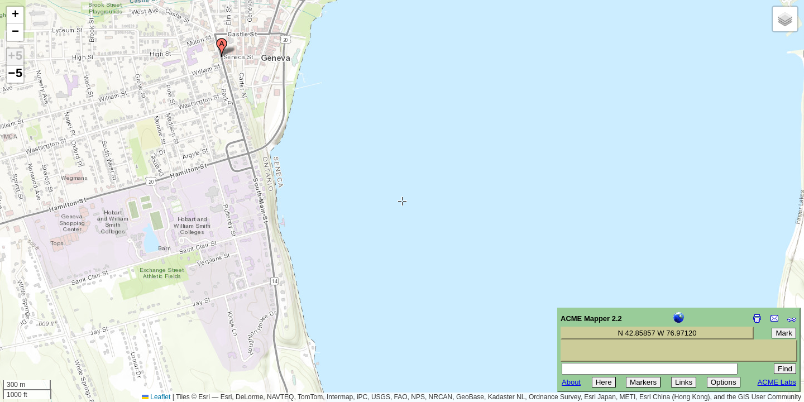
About (571, 382)
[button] (221, 47)
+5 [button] (15, 57)
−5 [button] (15, 74)
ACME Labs (777, 382)
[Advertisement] (59, 323)
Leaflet (156, 397)
